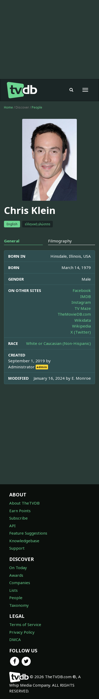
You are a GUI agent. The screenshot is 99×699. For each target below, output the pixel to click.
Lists (13, 590)
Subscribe (18, 518)
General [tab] (11, 240)
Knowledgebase (24, 540)
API (12, 525)
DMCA (15, 639)
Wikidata (82, 320)
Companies (19, 582)
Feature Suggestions (28, 533)
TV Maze (82, 308)
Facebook (82, 290)
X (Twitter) (80, 332)
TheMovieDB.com (74, 314)
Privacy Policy (22, 632)
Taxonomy (19, 605)
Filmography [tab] (60, 240)
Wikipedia (81, 326)
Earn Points (20, 510)
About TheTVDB (24, 503)
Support (17, 548)
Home (8, 107)
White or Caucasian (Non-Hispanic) (58, 343)
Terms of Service (25, 624)
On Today (18, 567)
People (37, 107)
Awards (16, 575)
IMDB (85, 296)
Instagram (81, 302)
